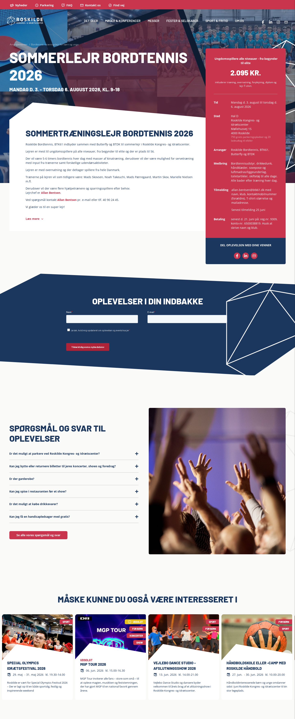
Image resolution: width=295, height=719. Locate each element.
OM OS (239, 23)
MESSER (153, 23)
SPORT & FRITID (216, 23)
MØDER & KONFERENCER (123, 23)
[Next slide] (287, 655)
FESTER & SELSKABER (182, 23)
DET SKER (91, 23)
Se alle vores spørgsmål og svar (38, 535)
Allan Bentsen (50, 193)
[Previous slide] (8, 655)
